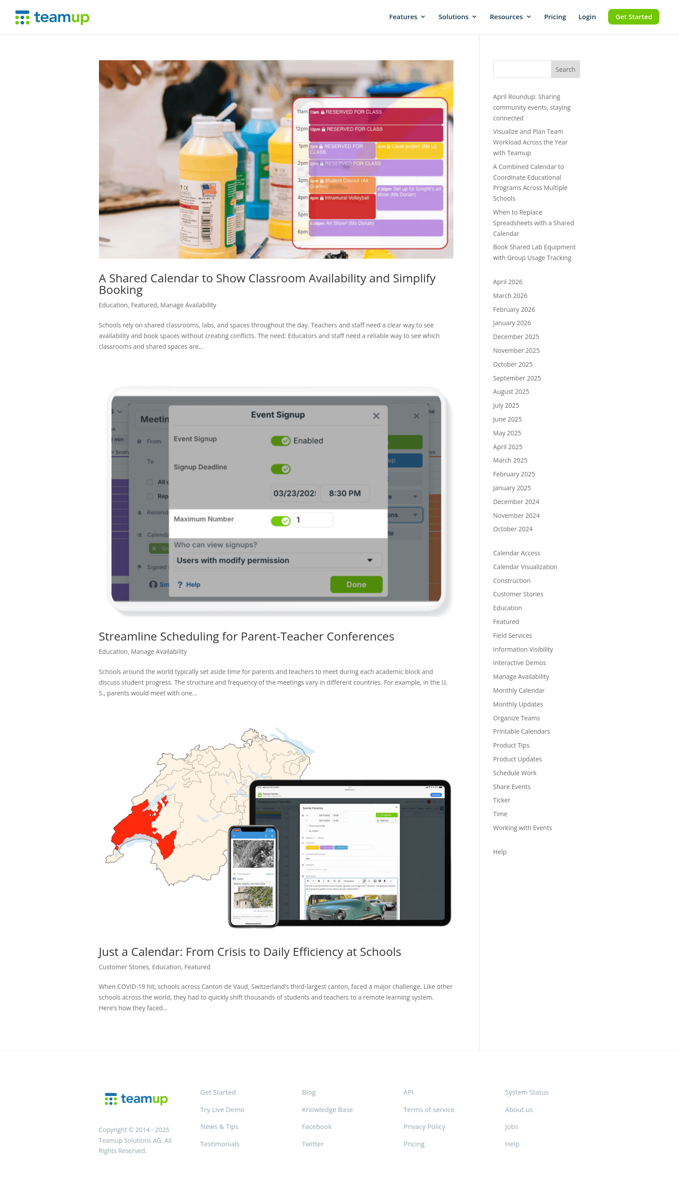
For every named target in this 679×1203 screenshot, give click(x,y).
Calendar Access (516, 553)
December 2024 (516, 501)
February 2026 (514, 309)
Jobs (511, 1126)
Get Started (633, 16)
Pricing (555, 17)
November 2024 (516, 515)
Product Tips (511, 745)
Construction (512, 580)
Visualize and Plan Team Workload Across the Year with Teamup (530, 142)
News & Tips (219, 1126)
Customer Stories (124, 967)
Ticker (501, 800)
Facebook (317, 1126)
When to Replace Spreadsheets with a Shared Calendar (533, 223)
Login (587, 17)
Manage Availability (188, 305)
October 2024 (513, 529)
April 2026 (508, 281)
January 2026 (512, 322)
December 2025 (516, 336)
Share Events (512, 786)
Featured (144, 305)
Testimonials (219, 1143)
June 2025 (507, 419)
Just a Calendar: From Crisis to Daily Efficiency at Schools (250, 951)
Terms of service (428, 1109)
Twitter (313, 1143)
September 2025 (517, 378)
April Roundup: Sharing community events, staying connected (532, 107)
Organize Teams (516, 718)
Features (403, 17)
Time (500, 814)
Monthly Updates (518, 704)
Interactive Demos (519, 662)
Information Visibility (523, 649)
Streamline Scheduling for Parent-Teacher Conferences (247, 636)
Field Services (512, 635)
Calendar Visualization (525, 566)
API (408, 1091)
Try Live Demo (222, 1109)
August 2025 (511, 391)
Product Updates (517, 759)
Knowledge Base (327, 1109)
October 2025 (513, 364)
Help (499, 851)
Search (565, 69)
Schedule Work (514, 773)
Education (113, 305)
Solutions (454, 17)
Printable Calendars (521, 731)
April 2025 (508, 446)
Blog (309, 1091)
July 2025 (506, 405)
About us (519, 1109)
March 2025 (510, 460)
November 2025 (516, 350)
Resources (506, 17)
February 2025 (514, 474)
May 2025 (507, 433)
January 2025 (512, 488)
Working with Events (522, 827)
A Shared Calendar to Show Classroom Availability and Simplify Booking (267, 284)
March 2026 (510, 295)
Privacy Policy (424, 1126)
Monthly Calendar (519, 690)
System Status (527, 1091)
